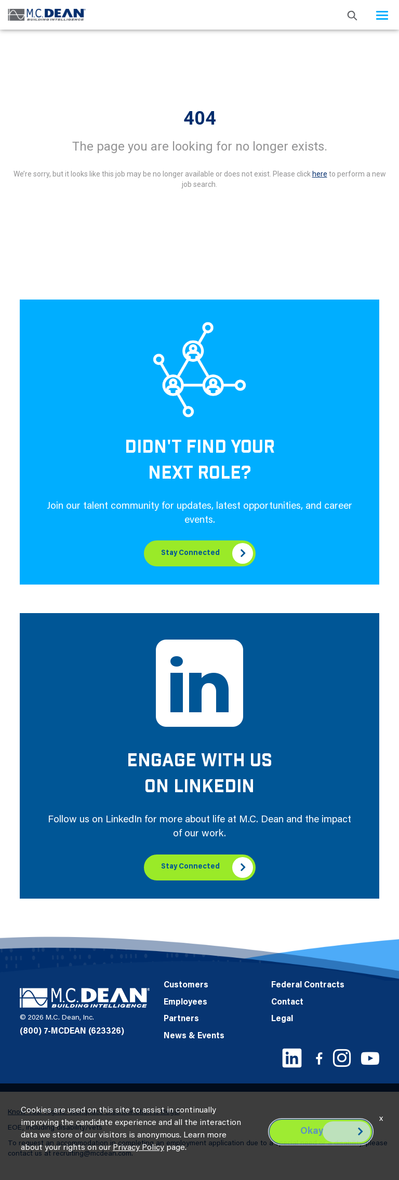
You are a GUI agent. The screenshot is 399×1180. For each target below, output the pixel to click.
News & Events (194, 1036)
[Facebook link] (319, 1058)
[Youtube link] (370, 1058)
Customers (186, 985)
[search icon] (352, 15)
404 (199, 118)
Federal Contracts (307, 985)
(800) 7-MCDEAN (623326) (72, 1031)
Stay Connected (190, 553)
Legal (282, 1019)
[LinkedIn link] (292, 1058)
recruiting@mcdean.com (92, 1154)
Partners (181, 1019)
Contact (287, 1002)
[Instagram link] (342, 1058)
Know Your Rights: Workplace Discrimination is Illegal (94, 1112)
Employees (185, 1002)
